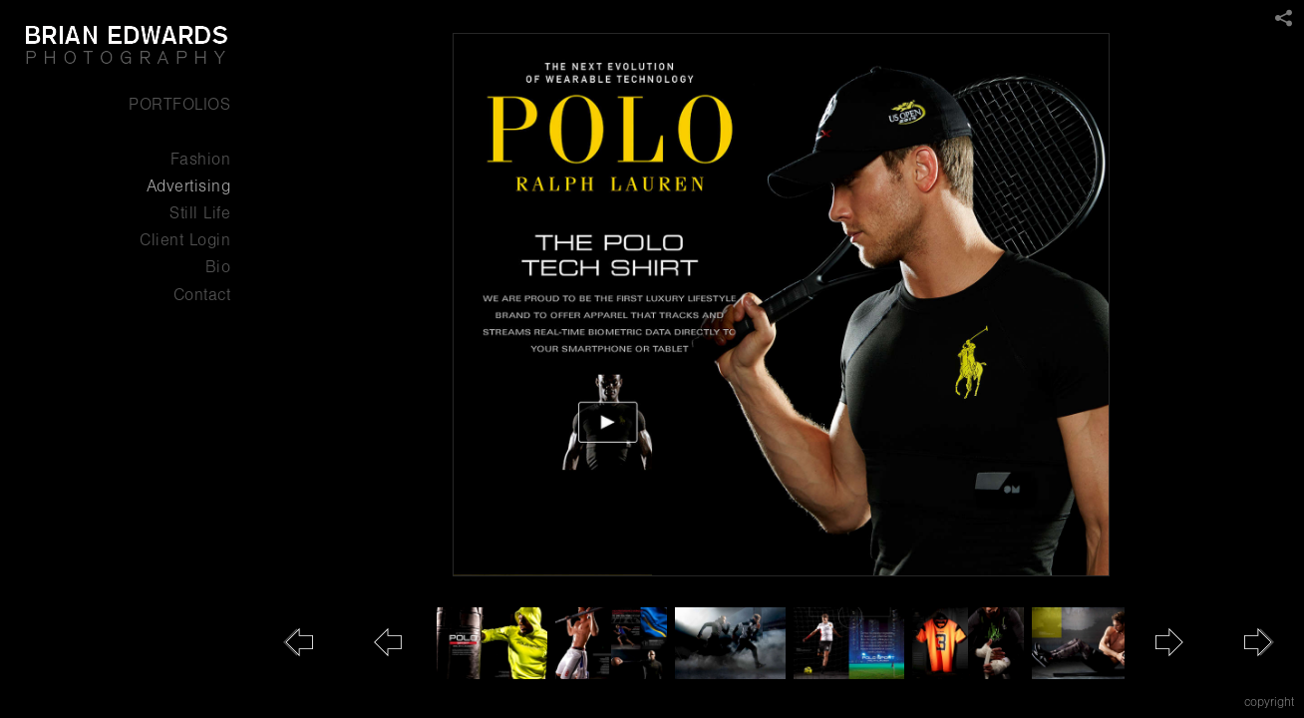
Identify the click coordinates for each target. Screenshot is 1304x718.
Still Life (199, 212)
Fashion (200, 159)
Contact (202, 294)
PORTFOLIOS (179, 104)
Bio (218, 266)
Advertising (189, 186)
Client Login (185, 239)
